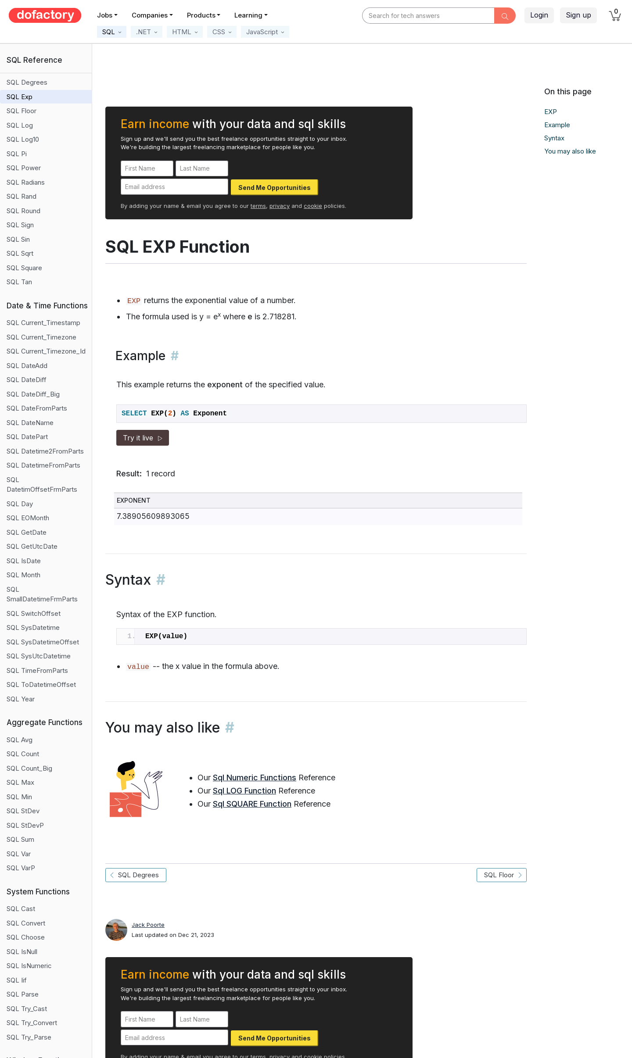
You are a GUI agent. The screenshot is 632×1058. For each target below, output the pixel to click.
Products (201, 15)
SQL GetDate (27, 532)
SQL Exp (19, 97)
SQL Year (21, 699)
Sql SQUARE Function (252, 803)
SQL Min (19, 797)
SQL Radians (26, 182)
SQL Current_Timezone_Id (46, 351)
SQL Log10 (23, 139)
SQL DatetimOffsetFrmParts (42, 484)
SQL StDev (23, 811)
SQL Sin (18, 239)
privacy (279, 205)
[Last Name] (202, 169)
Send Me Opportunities (274, 187)
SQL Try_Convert (32, 1023)
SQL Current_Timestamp (43, 322)
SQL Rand (21, 196)
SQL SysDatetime (33, 627)
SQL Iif (17, 980)
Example (557, 125)
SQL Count (23, 754)
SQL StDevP (25, 825)
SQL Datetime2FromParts (45, 451)
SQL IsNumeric (29, 965)
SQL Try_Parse (29, 1037)
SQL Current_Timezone (41, 337)
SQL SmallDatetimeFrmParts (42, 594)
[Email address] (174, 187)
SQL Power (24, 168)
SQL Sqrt (20, 253)
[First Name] (147, 169)
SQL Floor (21, 111)
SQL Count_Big (29, 768)
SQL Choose (26, 937)
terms (258, 205)
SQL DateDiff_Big (33, 394)
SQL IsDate (24, 561)
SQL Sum (20, 839)
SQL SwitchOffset (34, 613)
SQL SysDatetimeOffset (43, 642)
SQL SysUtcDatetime (39, 656)
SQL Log (20, 125)
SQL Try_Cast (27, 1008)
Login (539, 15)
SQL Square (24, 268)
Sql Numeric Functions (254, 777)
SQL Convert (26, 923)
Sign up (578, 15)
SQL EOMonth (28, 518)
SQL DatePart (27, 436)
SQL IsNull (22, 951)
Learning (248, 15)
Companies (150, 15)
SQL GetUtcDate (32, 546)
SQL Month (23, 575)
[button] (111, 32)
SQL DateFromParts (37, 408)
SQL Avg (19, 740)
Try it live (142, 437)
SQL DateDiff (27, 379)
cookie (313, 205)
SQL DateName (30, 422)
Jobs (104, 15)
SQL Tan (19, 282)
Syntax (554, 138)
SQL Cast (21, 908)
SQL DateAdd (27, 365)
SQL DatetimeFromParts (43, 465)
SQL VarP (21, 868)
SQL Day (20, 504)
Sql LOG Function (244, 790)
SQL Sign (20, 225)
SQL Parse (23, 994)
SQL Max (20, 782)
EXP (550, 111)
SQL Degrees (27, 82)
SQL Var (19, 854)
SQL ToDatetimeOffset (41, 684)
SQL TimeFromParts (37, 670)
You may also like (570, 151)
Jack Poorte (148, 924)
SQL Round (23, 211)
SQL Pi (17, 154)
